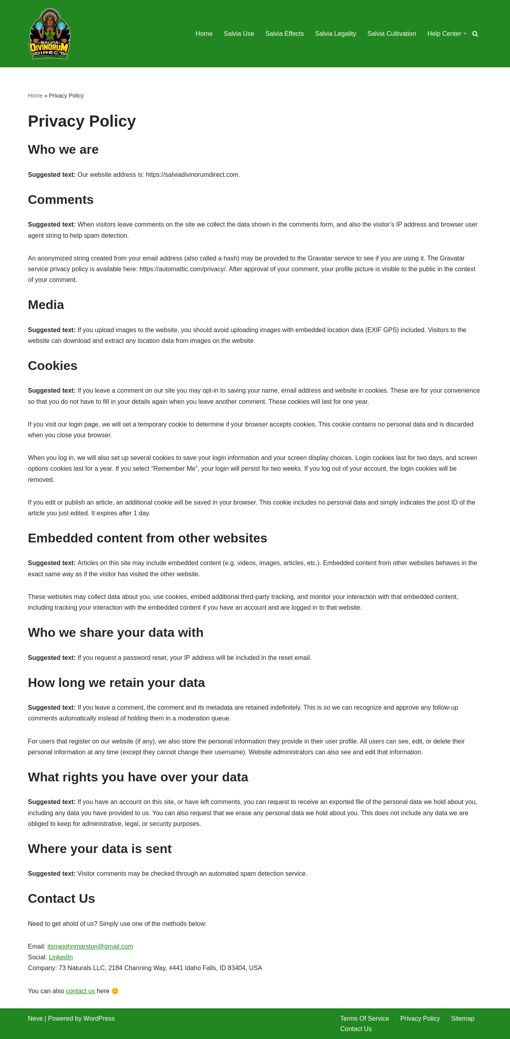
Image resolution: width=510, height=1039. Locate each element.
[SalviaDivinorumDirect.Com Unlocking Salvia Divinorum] (50, 33)
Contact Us (356, 1028)
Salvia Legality (335, 33)
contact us (80, 991)
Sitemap (463, 1018)
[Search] (475, 34)
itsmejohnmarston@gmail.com (90, 946)
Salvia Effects (284, 33)
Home (204, 33)
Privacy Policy (420, 1018)
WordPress (99, 1018)
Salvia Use (239, 33)
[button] (465, 33)
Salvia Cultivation (391, 33)
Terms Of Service (364, 1018)
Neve (35, 1018)
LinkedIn (61, 957)
